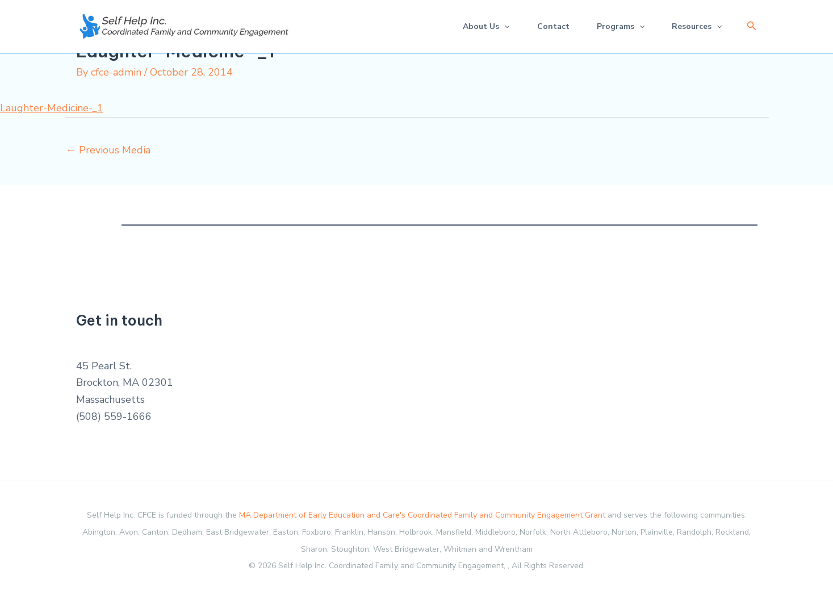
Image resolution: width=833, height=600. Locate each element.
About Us (486, 26)
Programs (620, 26)
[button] (752, 26)
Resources (697, 26)
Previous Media (108, 150)
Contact (553, 26)
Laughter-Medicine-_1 (51, 108)
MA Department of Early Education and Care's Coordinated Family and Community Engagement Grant (422, 515)
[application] (504, 26)
